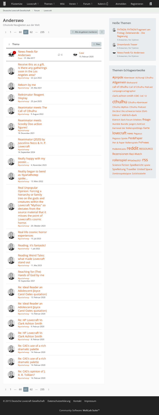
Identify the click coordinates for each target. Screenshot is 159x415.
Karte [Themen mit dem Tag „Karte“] (146, 128)
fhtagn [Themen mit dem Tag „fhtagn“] (146, 119)
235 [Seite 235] (42, 32)
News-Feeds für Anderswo (28, 53)
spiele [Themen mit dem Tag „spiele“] (147, 165)
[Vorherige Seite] (5, 32)
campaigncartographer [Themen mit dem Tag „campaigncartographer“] (124, 91)
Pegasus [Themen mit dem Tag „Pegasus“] (138, 133)
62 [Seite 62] (31, 32)
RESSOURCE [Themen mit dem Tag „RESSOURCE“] (146, 148)
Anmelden (121, 3)
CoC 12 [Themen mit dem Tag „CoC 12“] (143, 95)
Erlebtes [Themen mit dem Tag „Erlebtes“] (137, 119)
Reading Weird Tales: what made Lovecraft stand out (31, 259)
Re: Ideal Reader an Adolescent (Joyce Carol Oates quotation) (32, 290)
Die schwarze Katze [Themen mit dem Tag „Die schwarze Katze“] (131, 111)
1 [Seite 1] (10, 32)
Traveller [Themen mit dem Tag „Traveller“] (131, 169)
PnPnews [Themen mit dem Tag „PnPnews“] (143, 142)
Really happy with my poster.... (31, 160)
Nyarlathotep (23, 78)
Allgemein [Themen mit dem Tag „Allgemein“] (119, 82)
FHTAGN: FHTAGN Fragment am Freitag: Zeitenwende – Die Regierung (133, 33)
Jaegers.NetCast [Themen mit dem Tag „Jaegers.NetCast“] (137, 124)
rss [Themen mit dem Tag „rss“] (145, 159)
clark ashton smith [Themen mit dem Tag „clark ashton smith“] (122, 95)
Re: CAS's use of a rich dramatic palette (32, 347)
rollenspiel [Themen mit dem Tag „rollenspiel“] (119, 160)
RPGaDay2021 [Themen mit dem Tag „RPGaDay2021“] (134, 160)
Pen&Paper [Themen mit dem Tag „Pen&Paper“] (135, 138)
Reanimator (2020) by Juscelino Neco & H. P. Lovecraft (32, 142)
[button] (102, 32)
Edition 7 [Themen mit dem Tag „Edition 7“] (116, 115)
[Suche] (150, 4)
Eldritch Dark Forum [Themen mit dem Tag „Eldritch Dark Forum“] (122, 119)
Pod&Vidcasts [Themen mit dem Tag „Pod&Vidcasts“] (119, 148)
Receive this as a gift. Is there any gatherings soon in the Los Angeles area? (32, 70)
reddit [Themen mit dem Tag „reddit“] (132, 148)
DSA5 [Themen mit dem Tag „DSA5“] (144, 111)
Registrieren (137, 3)
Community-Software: (79, 410)
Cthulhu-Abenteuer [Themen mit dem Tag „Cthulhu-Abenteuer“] (138, 102)
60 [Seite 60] (20, 32)
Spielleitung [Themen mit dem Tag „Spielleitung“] (119, 169)
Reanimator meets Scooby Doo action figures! (30, 123)
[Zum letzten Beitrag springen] (75, 54)
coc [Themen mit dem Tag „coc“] (136, 96)
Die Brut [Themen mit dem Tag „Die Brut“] (116, 111)
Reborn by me (27, 85)
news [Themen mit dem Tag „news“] (130, 133)
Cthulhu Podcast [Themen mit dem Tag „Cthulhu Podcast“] (137, 107)
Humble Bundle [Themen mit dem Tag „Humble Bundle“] (120, 124)
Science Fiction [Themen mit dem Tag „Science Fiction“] (120, 165)
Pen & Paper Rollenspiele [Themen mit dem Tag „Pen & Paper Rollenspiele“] (125, 142)
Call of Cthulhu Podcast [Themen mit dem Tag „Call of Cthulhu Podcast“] (141, 87)
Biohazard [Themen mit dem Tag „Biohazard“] (132, 82)
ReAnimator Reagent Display (31, 96)
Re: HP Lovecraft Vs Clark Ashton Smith (30, 321)
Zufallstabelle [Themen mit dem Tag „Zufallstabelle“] (139, 173)
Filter (96, 44)
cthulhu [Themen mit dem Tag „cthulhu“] (119, 101)
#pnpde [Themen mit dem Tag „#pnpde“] (117, 77)
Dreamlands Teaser (127, 44)
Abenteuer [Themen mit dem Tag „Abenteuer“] (129, 77)
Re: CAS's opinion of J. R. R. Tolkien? (32, 373)
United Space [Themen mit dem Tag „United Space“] (144, 169)
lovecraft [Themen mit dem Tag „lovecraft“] (119, 133)
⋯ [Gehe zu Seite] (15, 32)
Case (20, 58)
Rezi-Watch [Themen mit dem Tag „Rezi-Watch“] (135, 154)
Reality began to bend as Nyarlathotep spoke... (32, 175)
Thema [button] (15, 44)
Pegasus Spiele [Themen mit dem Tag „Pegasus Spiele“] (119, 138)
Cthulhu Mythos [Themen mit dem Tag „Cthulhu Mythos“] (120, 107)
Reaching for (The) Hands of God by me (31, 273)
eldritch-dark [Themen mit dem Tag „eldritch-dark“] (129, 115)
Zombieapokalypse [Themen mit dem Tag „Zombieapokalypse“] (121, 173)
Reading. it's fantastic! (32, 245)
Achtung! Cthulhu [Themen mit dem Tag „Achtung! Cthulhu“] (144, 77)
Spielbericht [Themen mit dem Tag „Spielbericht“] (136, 165)
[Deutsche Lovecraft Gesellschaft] (4, 4)
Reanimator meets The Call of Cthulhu (32, 109)
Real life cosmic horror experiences (32, 233)
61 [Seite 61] (25, 32)
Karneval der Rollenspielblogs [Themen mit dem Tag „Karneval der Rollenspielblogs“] (127, 128)
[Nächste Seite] (48, 32)
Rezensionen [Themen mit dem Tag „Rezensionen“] (120, 154)
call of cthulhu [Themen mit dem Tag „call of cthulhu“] (120, 87)
